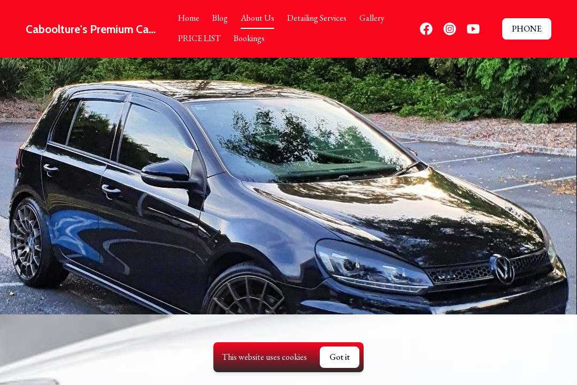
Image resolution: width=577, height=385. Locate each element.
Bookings (249, 38)
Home (188, 18)
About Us (257, 18)
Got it (339, 357)
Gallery (371, 18)
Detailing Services (317, 18)
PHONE (527, 28)
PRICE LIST (199, 38)
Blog (220, 18)
